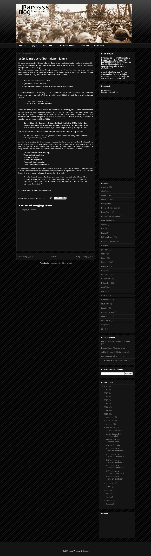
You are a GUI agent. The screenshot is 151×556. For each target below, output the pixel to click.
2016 (106, 400)
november (110, 420)
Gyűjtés (34, 46)
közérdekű (105, 275)
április (108, 497)
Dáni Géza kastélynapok (111, 216)
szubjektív (105, 304)
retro (103, 291)
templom (104, 308)
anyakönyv (105, 195)
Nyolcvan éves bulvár (114, 431)
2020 (106, 386)
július (108, 487)
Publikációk (99, 46)
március (109, 501)
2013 (106, 411)
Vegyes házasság (113, 445)
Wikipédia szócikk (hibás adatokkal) (115, 352)
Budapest (105, 204)
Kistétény (105, 266)
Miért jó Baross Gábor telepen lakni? (114, 435)
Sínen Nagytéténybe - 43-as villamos (115, 360)
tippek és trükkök (108, 312)
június (108, 490)
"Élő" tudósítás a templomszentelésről (115, 450)
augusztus (110, 483)
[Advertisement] (56, 233)
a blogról (104, 187)
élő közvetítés (106, 220)
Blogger (85, 551)
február (109, 504)
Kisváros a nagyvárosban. (56, 117)
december (110, 417)
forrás (103, 233)
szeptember (111, 427)
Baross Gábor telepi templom (112, 356)
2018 (106, 393)
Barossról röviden (67, 46)
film (102, 229)
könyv (103, 270)
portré (103, 287)
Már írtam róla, (71, 70)
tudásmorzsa (106, 316)
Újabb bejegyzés (25, 256)
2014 (106, 407)
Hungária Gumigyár (109, 241)
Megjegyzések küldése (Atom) (61, 263)
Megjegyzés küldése (29, 210)
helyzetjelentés (107, 237)
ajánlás (104, 191)
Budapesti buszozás (109, 208)
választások (106, 320)
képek (103, 258)
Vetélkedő (84, 46)
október (109, 424)
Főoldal (22, 46)
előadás (104, 225)
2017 (106, 397)
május (108, 494)
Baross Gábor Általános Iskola (113, 348)
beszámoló (105, 199)
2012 (106, 414)
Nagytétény (105, 279)
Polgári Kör (105, 283)
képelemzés (106, 262)
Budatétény (105, 212)
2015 (106, 404)
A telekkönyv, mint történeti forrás (113, 441)
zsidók (103, 329)
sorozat (104, 296)
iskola (103, 245)
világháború (105, 325)
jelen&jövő (105, 250)
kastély (104, 254)
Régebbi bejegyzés (84, 256)
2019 (106, 390)
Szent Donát (106, 300)
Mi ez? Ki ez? (48, 46)
